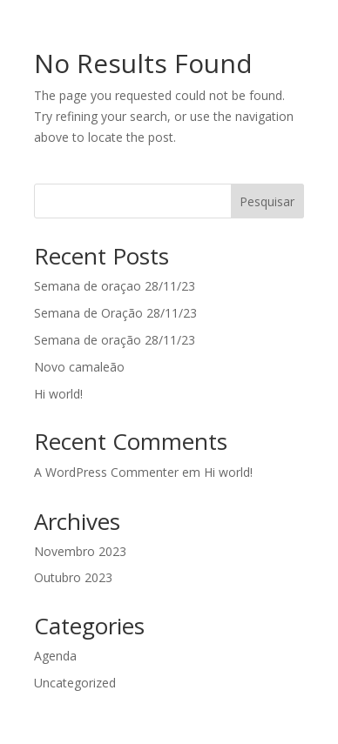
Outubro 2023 (73, 577)
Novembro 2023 (80, 551)
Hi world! (58, 393)
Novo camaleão (79, 367)
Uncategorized (75, 682)
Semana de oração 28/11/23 (114, 340)
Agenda (55, 655)
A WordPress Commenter (106, 472)
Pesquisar (267, 201)
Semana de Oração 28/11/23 (115, 313)
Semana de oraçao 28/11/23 (114, 286)
